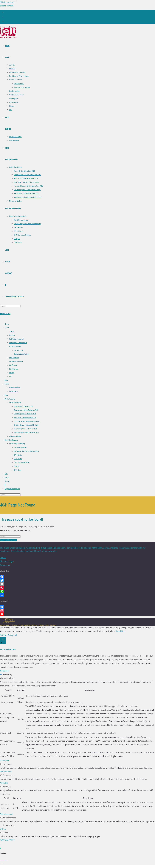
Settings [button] (3, 635)
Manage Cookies (10, 621)
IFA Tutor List (13, 369)
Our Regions (13, 365)
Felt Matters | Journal (16, 339)
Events (7, 384)
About (7, 328)
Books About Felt (15, 346)
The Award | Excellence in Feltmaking (26, 451)
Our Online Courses (11, 440)
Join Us (11, 332)
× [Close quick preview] (0, 844)
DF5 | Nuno (17, 470)
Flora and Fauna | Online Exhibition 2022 (27, 421)
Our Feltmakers (10, 399)
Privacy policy (9, 619)
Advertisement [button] (6, 814)
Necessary (7, 675)
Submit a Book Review (21, 354)
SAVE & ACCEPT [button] (7, 840)
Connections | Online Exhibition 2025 (26, 410)
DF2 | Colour (18, 459)
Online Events (13, 391)
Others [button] (3, 829)
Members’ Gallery (15, 436)
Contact (7, 481)
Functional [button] (4, 760)
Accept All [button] (12, 635)
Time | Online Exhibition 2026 (23, 406)
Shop (6, 395)
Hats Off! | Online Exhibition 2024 (25, 414)
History (11, 373)
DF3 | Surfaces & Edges (21, 462)
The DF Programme (20, 448)
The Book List (18, 350)
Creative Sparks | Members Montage (26, 425)
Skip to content (8, 2)
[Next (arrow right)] (3, 863)
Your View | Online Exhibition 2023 (25, 418)
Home (7, 324)
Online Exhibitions (15, 403)
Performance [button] (5, 772)
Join (6, 474)
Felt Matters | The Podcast (18, 343)
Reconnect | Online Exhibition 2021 (25, 429)
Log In (7, 477)
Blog (6, 380)
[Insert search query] (10, 306)
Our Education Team (16, 361)
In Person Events (14, 388)
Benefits (12, 335)
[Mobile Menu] (5, 314)
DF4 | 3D (17, 466)
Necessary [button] (4, 671)
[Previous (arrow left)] (1, 863)
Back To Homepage (8, 540)
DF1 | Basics (18, 455)
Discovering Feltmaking (17, 444)
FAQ (10, 376)
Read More (121, 631)
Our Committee (14, 358)
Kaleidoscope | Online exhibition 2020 (26, 433)
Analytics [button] (4, 783)
